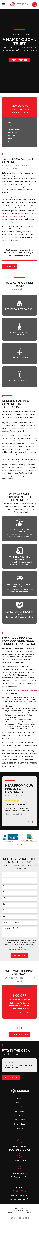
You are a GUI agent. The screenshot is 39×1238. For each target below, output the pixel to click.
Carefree (11, 142)
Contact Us (19, 1128)
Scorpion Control (19, 1115)
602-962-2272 (19, 1149)
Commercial (19, 1111)
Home (19, 1098)
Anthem (11, 126)
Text (12, 1013)
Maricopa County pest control (12, 216)
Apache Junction (14, 129)
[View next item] (33, 822)
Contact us (10, 267)
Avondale (11, 135)
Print (26, 1013)
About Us (19, 1102)
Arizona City (12, 132)
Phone (5, 886)
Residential (19, 1107)
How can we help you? (10, 928)
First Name (6, 874)
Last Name (6, 880)
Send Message (19, 955)
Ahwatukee (12, 122)
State (4, 910)
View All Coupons (19, 1034)
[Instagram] (22, 1191)
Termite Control (19, 1120)
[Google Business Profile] (17, 1191)
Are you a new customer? (11, 922)
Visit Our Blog (11, 1078)
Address (5, 898)
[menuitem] (10, 1213)
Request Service (19, 60)
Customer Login (19, 1124)
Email (4, 892)
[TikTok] (26, 1191)
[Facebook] (13, 1191)
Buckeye (11, 139)
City (4, 904)
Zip (4, 916)
